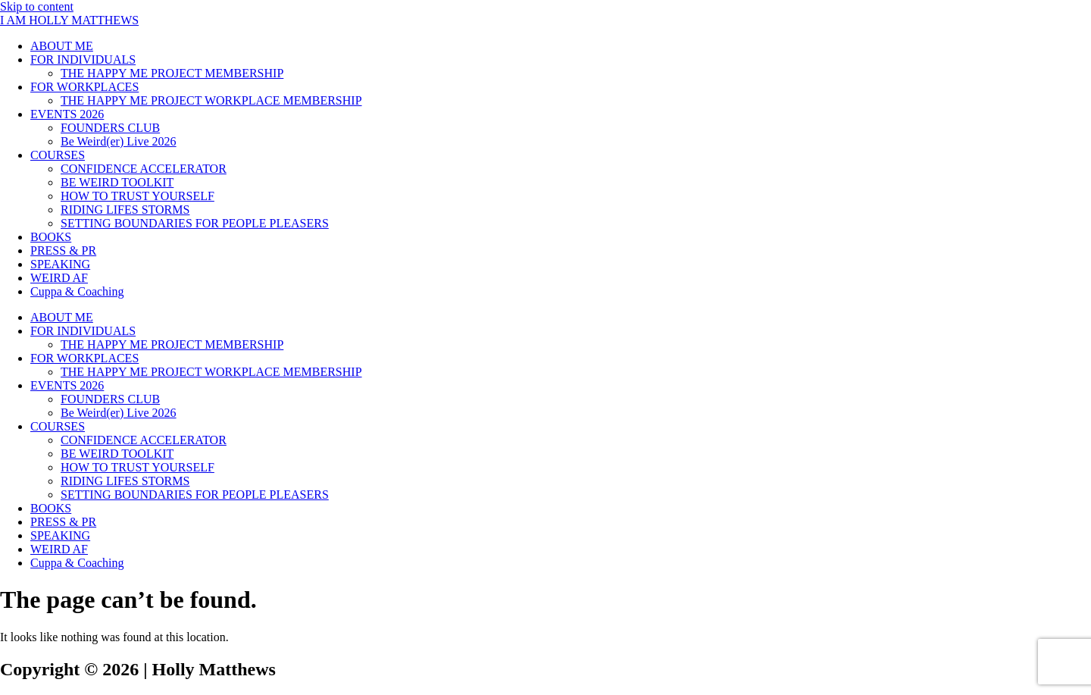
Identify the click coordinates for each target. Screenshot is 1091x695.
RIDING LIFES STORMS (125, 209)
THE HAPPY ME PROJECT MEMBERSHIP (172, 73)
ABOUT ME (61, 45)
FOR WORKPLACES (84, 86)
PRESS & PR (63, 250)
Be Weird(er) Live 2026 (119, 141)
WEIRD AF (59, 277)
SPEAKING (60, 264)
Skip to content (36, 6)
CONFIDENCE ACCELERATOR (144, 168)
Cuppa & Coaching (77, 291)
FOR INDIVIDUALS (83, 59)
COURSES (57, 155)
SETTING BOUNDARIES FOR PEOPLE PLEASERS (195, 223)
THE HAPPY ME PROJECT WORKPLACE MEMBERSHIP (211, 100)
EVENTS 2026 (67, 114)
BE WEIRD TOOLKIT (117, 182)
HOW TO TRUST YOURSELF (137, 195)
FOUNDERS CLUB (110, 127)
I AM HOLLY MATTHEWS (69, 20)
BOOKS (50, 236)
